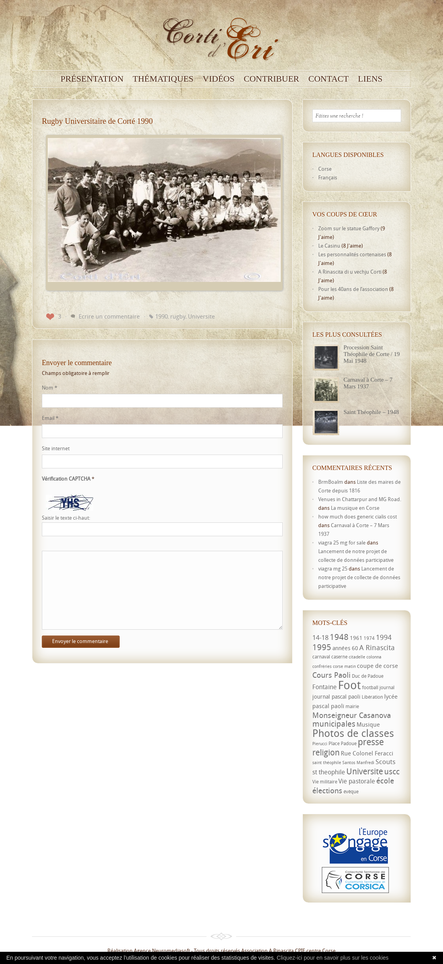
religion (326, 752)
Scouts (385, 761)
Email (50, 417)
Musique (368, 724)
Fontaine (324, 686)
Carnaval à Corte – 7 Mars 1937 (368, 383)
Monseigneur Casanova (351, 715)
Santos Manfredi (358, 762)
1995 (321, 647)
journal (386, 687)
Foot (349, 685)
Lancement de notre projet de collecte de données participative (359, 577)
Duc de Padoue (367, 676)
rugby (178, 316)
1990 (161, 316)
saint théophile (326, 762)
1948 (339, 636)
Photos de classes (353, 733)
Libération (372, 697)
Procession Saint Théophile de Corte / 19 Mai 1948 (372, 354)
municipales (333, 723)
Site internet (55, 448)
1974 (369, 638)
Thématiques (163, 79)
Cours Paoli (331, 675)
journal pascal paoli (336, 696)
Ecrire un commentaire (109, 316)
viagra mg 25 (332, 568)
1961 (356, 637)
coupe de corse (377, 665)
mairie (352, 706)
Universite (201, 316)
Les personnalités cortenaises (352, 254)
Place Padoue (342, 743)
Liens (370, 79)
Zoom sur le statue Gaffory (348, 228)
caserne (339, 656)
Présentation (92, 79)
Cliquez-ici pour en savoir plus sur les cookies (333, 958)
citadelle (357, 657)
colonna (373, 657)
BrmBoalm (330, 481)
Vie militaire (324, 781)
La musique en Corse (355, 507)
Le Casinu (329, 245)
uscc (392, 771)
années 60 (345, 648)
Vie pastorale (356, 781)
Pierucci (319, 743)
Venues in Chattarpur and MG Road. (359, 499)
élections (327, 790)
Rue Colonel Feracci (367, 753)
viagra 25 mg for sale (342, 542)
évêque (351, 791)
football (370, 687)
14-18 (320, 637)
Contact (328, 79)
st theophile (328, 772)
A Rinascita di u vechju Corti (349, 271)
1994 (384, 637)
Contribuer (271, 79)
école (385, 781)
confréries (322, 666)
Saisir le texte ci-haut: (66, 517)
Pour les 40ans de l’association (353, 289)
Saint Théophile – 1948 (371, 412)
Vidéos (219, 79)
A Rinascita (377, 647)
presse (371, 742)
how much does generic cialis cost (357, 516)
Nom (49, 387)
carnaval (321, 656)
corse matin (344, 666)
